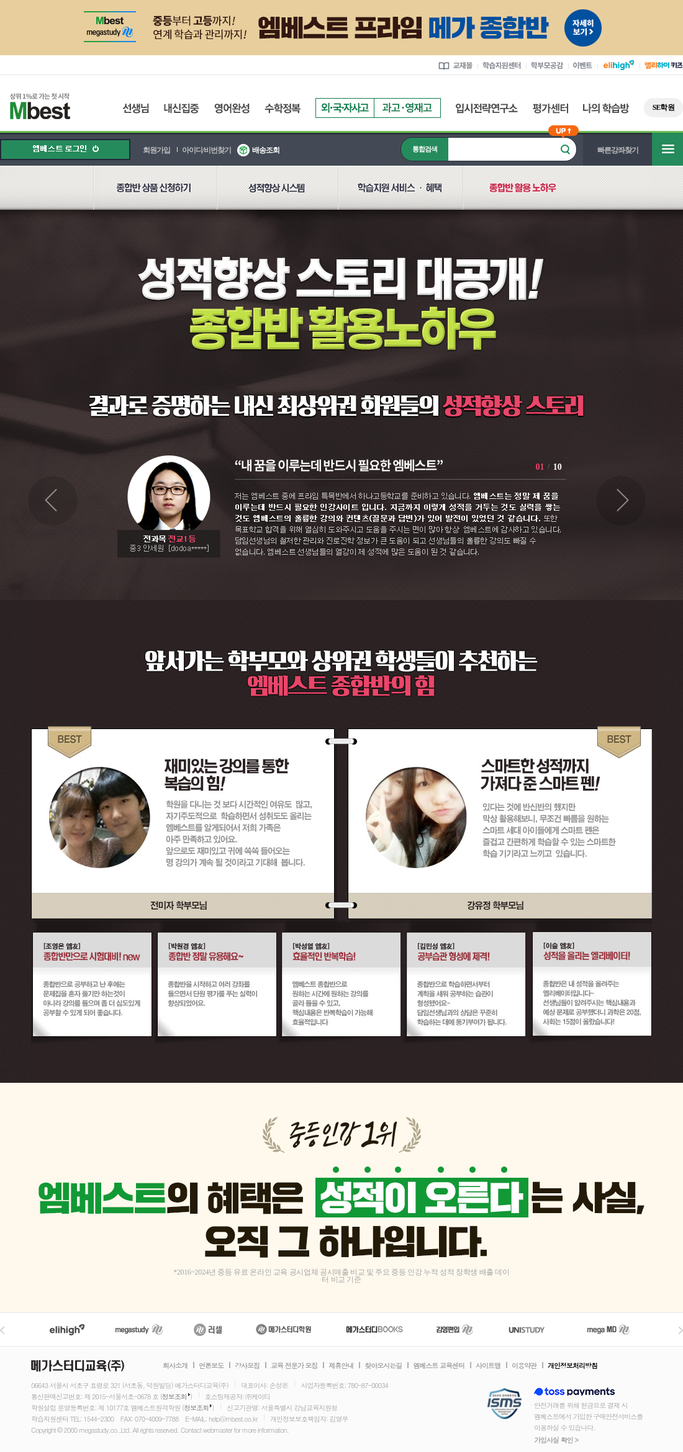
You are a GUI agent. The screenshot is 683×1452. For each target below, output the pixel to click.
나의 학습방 (606, 108)
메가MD (609, 1329)
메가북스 (375, 1329)
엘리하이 (67, 1329)
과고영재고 (407, 108)
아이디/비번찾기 (206, 150)
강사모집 (247, 1365)
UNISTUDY (533, 1329)
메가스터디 (139, 1329)
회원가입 (156, 150)
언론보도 (211, 1365)
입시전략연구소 (487, 108)
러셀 (208, 1329)
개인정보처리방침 (572, 1365)
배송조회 (265, 150)
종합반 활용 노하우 (523, 194)
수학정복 (283, 108)
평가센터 (550, 108)
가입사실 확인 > (556, 1440)
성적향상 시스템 (277, 194)
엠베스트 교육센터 (438, 1365)
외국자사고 (344, 108)
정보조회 (174, 1396)
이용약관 (524, 1365)
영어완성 (232, 108)
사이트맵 (488, 1365)
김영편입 (454, 1329)
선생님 (135, 108)
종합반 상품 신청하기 (155, 194)
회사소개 (175, 1365)
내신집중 (181, 108)
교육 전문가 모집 (294, 1365)
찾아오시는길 (383, 1365)
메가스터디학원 (283, 1329)
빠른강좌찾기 (617, 150)
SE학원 (663, 107)
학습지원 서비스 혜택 (400, 194)
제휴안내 (340, 1365)
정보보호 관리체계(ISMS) (504, 1404)
